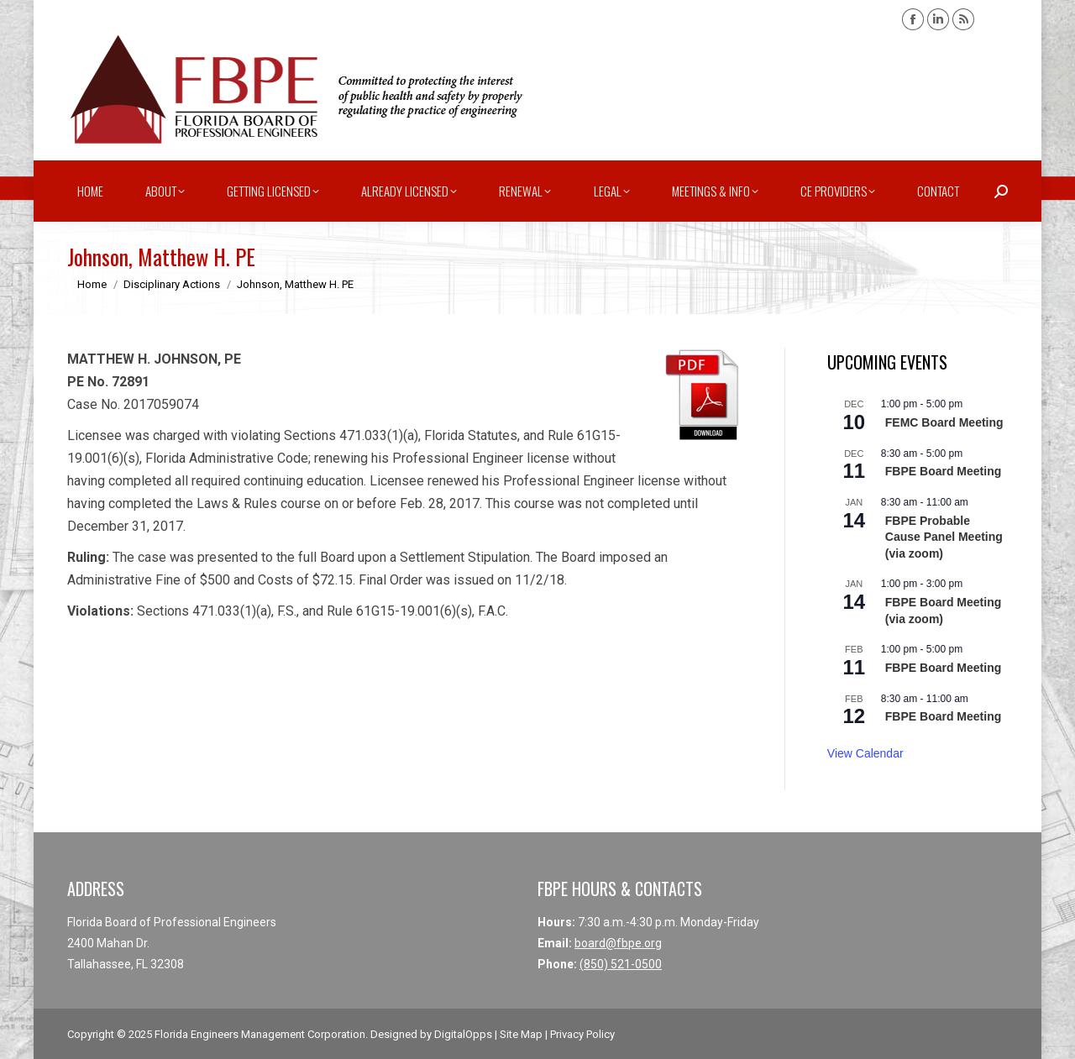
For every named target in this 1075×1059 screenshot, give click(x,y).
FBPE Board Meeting (943, 471)
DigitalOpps (463, 1034)
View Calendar (865, 753)
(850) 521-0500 (620, 964)
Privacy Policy (582, 1034)
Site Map (521, 1034)
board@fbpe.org (618, 943)
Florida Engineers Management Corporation (260, 1034)
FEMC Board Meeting (944, 422)
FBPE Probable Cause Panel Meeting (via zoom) (944, 537)
